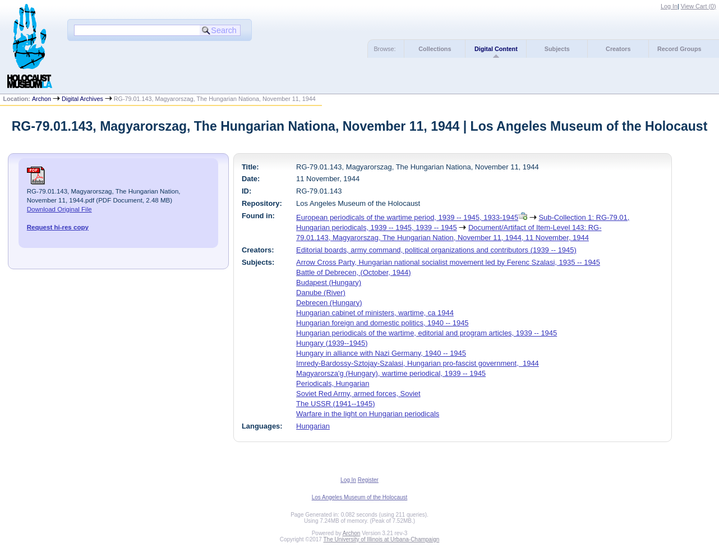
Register (368, 480)
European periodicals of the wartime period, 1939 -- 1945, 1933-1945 (407, 217)
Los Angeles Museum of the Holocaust (360, 497)
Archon (41, 98)
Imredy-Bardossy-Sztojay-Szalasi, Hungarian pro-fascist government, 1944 (417, 363)
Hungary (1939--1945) (331, 343)
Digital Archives (82, 98)
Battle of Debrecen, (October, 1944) (353, 272)
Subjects (557, 48)
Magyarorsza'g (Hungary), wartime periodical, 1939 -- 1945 (391, 373)
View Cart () (698, 6)
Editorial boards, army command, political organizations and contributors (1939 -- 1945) (436, 250)
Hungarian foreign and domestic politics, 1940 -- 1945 (382, 323)
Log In (669, 6)
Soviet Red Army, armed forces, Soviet (358, 393)
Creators (618, 48)
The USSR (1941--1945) (335, 403)
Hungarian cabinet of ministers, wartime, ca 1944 (375, 313)
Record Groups (679, 48)
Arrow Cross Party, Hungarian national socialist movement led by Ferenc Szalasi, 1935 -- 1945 (448, 262)
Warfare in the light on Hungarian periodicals (367, 414)
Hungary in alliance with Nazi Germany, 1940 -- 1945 (381, 353)
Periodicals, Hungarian (332, 383)
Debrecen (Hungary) (329, 302)
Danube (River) (320, 292)
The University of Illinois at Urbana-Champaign (382, 539)
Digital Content (496, 48)
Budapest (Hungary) (328, 282)
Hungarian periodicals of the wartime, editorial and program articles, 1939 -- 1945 (426, 333)
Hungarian (313, 426)
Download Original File (59, 209)
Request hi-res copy (58, 227)
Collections (434, 48)
